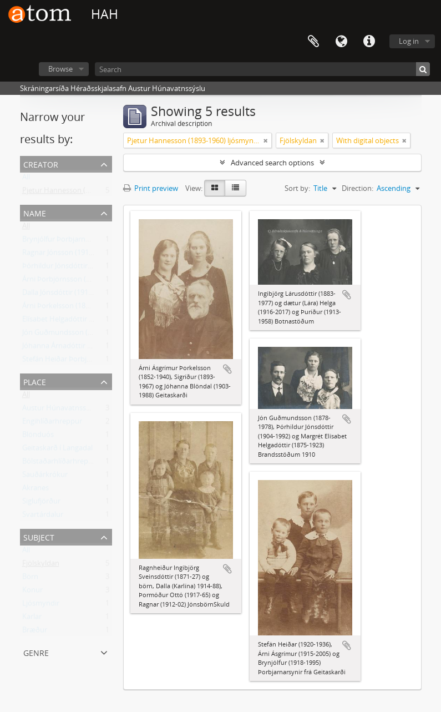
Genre (36, 651)
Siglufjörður (41, 503)
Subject (38, 536)
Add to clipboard (227, 369)
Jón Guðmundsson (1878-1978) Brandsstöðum (98, 335)
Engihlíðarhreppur (52, 423)
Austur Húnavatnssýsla (60, 410)
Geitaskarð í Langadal (57, 450)
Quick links (369, 41)
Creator (40, 163)
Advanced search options (272, 163)
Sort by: (297, 188)
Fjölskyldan (40, 565)
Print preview (150, 188)
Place (34, 380)
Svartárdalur (42, 517)
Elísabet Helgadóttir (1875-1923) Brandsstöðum (100, 321)
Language (341, 41)
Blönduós (38, 437)
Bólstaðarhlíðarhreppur (61, 463)
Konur (32, 592)
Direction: (357, 188)
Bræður (34, 632)
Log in (409, 41)
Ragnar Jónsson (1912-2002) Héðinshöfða (89, 255)
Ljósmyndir (40, 605)
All (26, 179)
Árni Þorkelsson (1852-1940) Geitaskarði (87, 308)
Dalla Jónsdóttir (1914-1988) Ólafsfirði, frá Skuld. (100, 295)
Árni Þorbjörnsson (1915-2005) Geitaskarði (91, 281)
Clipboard (313, 41)
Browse (60, 69)
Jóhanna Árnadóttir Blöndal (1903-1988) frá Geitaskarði (111, 348)
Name (34, 212)
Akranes (35, 490)
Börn (30, 579)
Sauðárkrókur (45, 477)
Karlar (32, 619)
